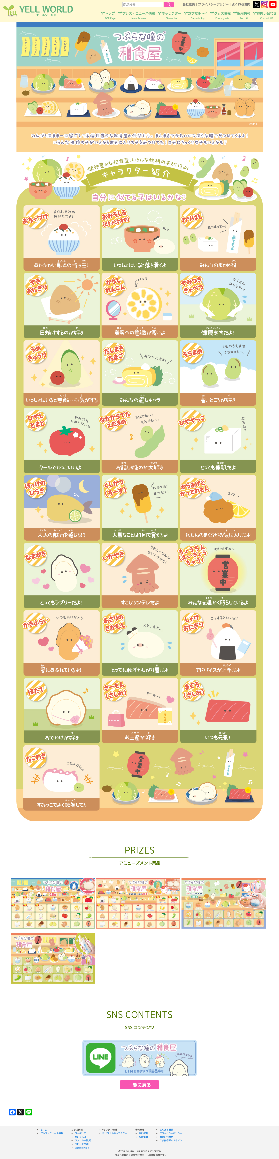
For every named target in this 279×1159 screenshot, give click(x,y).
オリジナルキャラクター (114, 1133)
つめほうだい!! (82, 1148)
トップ (110, 15)
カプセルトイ (198, 15)
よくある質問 (241, 4)
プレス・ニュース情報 (138, 15)
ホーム (43, 1129)
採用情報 (243, 15)
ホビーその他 (81, 1144)
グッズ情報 (222, 15)
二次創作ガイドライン (171, 1140)
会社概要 (189, 4)
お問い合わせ (267, 15)
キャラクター (171, 15)
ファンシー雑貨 (83, 1140)
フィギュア (80, 1133)
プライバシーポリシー (213, 4)
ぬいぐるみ (80, 1137)
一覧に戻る (139, 1085)
